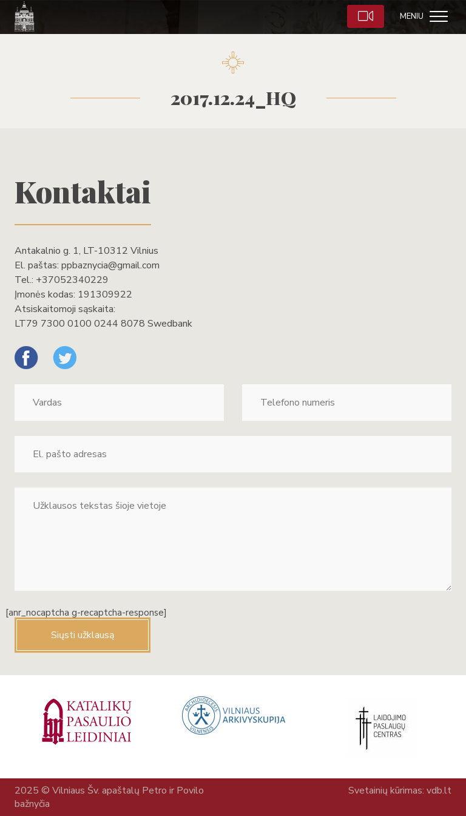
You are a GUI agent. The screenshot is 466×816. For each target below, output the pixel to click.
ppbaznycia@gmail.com (110, 265)
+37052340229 (72, 280)
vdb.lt (439, 790)
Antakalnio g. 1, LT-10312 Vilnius (86, 250)
